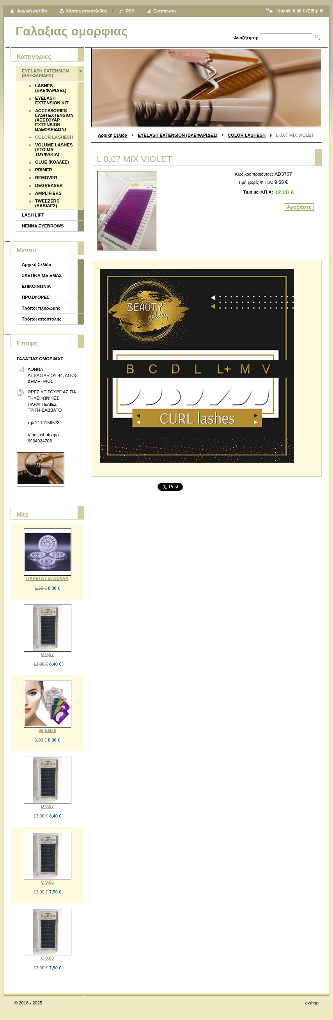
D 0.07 (47, 806)
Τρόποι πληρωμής (41, 308)
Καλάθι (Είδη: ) (300, 11)
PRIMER (43, 169)
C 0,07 (47, 654)
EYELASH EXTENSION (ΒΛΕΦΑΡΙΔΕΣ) (178, 135)
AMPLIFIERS (48, 193)
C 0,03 (47, 958)
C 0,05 (47, 882)
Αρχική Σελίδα (113, 135)
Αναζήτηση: (246, 37)
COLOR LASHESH (247, 135)
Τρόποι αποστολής (42, 319)
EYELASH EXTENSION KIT (52, 100)
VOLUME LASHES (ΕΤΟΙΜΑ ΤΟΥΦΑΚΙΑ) (54, 150)
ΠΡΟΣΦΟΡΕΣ (35, 297)
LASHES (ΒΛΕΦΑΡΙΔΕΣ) (50, 88)
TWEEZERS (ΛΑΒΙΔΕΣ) (47, 203)
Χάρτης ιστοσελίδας (86, 11)
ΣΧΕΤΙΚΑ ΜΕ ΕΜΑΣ (42, 275)
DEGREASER (49, 185)
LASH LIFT (33, 215)
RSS (130, 11)
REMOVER (46, 177)
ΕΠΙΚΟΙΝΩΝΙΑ (36, 286)
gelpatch (47, 730)
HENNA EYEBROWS (43, 226)
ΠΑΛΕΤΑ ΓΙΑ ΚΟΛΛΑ (47, 578)
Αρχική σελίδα (32, 11)
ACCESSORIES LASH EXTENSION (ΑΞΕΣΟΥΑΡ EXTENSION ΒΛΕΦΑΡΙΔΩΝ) (54, 120)
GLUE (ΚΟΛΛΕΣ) (52, 162)
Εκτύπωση (164, 11)
